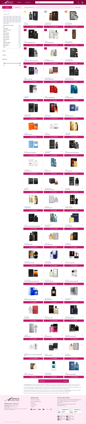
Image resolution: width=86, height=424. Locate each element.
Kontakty (32, 406)
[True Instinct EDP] (53, 366)
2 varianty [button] (54, 26)
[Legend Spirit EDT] (33, 163)
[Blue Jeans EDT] (53, 163)
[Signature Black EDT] (53, 346)
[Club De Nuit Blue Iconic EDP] (33, 291)
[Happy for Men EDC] (33, 126)
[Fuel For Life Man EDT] (33, 366)
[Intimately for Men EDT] (53, 181)
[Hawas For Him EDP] (33, 71)
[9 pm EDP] (33, 16)
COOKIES (82, 422)
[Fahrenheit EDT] (53, 107)
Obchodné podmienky (35, 399)
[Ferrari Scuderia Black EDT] (33, 34)
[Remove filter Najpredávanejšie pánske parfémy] (35, 7)
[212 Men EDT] (74, 291)
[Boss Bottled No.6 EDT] (53, 52)
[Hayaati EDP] (53, 144)
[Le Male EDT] (53, 218)
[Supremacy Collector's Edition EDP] (33, 52)
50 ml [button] (33, 376)
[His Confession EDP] (74, 52)
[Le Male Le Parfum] (74, 199)
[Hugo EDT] (33, 89)
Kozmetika (27, 2)
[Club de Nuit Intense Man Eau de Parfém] (33, 218)
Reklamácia (33, 403)
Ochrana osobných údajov (36, 401)
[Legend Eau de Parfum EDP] (74, 328)
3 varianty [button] (54, 45)
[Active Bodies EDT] (74, 163)
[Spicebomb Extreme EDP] (33, 254)
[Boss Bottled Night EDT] (74, 310)
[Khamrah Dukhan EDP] (53, 71)
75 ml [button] (54, 173)
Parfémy (19, 2)
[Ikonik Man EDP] (33, 328)
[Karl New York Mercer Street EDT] (74, 273)
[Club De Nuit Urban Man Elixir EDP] (74, 144)
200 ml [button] (33, 228)
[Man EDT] (33, 181)
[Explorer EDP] (74, 181)
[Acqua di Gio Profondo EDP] (74, 366)
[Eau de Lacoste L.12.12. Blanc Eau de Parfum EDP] (33, 346)
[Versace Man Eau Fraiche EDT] (33, 144)
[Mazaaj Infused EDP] (74, 107)
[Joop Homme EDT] (53, 328)
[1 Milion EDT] (74, 126)
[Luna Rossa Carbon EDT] (74, 254)
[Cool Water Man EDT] (74, 89)
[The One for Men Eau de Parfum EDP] (33, 273)
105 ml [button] (74, 155)
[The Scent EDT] (74, 236)
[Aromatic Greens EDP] (53, 273)
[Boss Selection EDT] (53, 199)
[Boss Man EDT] (74, 346)
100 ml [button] (33, 26)
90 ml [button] (33, 265)
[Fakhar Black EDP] (74, 16)
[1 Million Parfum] (33, 199)
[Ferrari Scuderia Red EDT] (53, 89)
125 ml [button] (33, 45)
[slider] (4, 63)
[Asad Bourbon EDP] (74, 34)
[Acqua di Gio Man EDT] (53, 34)
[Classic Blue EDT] (53, 254)
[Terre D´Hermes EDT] (53, 310)
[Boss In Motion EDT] (53, 236)
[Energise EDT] (33, 310)
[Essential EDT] (53, 126)
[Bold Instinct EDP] (53, 291)
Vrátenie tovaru (34, 404)
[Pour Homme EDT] (74, 218)
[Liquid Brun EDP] (53, 16)
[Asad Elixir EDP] (33, 107)
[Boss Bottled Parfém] (33, 236)
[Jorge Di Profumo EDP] (74, 71)
